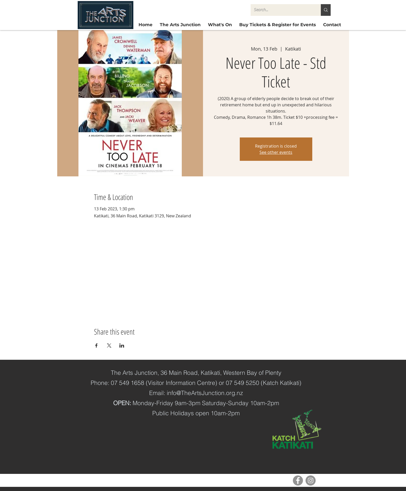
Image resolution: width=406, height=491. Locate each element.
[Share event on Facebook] (96, 345)
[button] (278, 25)
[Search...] (282, 10)
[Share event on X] (109, 345)
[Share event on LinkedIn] (121, 345)
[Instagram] (311, 480)
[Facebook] (298, 480)
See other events (275, 152)
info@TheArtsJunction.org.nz (205, 393)
